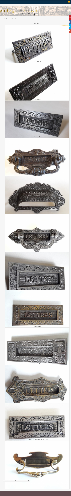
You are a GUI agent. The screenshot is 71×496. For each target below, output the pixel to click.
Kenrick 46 (37, 212)
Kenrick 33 (37, 61)
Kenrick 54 (37, 137)
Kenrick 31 (37, 99)
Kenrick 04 (37, 23)
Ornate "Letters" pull (37, 175)
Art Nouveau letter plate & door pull (37, 439)
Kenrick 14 (37, 364)
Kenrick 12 (37, 326)
